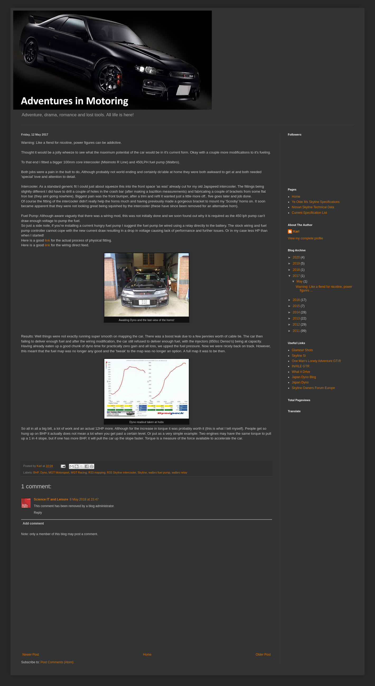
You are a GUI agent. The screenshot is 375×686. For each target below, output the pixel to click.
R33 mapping (96, 472)
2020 (297, 257)
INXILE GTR (301, 366)
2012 (297, 324)
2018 (297, 270)
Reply (38, 512)
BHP (36, 472)
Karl (296, 231)
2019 (297, 263)
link (48, 240)
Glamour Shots (302, 350)
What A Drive (301, 372)
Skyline (142, 472)
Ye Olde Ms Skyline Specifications (316, 202)
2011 (297, 331)
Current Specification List (309, 213)
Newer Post (30, 654)
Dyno (43, 472)
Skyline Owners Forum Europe (313, 388)
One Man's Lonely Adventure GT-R (316, 361)
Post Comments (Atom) (56, 662)
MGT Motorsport (59, 472)
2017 (297, 276)
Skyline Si (299, 356)
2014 (297, 312)
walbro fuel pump (159, 472)
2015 (297, 306)
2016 (297, 300)
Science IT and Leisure (51, 499)
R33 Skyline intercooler (121, 472)
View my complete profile (305, 238)
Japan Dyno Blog (304, 377)
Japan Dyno (300, 382)
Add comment (33, 523)
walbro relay (179, 472)
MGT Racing (79, 472)
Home (147, 654)
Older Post (263, 654)
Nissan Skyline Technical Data (313, 207)
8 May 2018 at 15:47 (84, 499)
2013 (297, 318)
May (300, 281)
